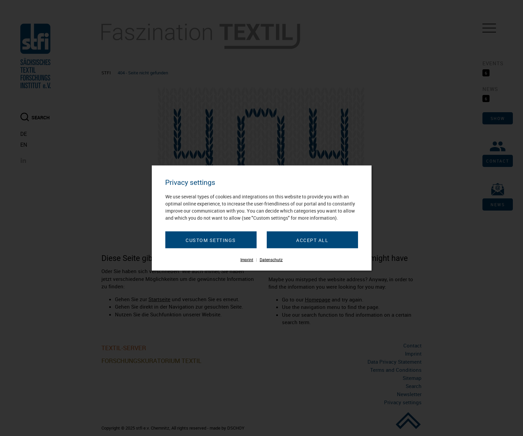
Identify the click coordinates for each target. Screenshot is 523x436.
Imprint (246, 259)
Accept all (312, 240)
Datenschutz (271, 259)
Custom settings (211, 240)
